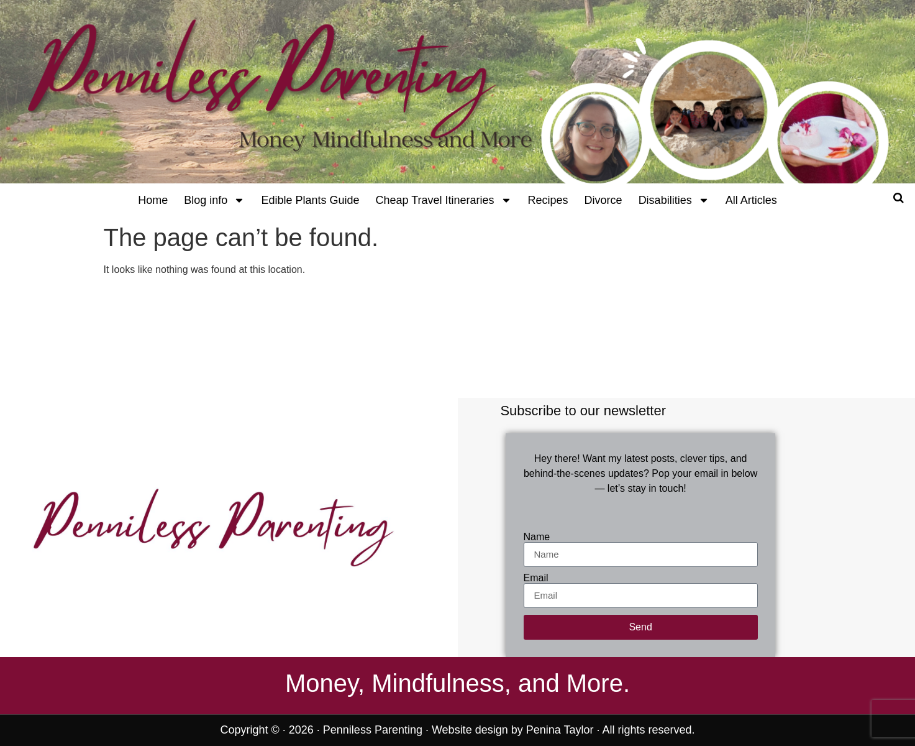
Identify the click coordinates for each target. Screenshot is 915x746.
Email (536, 578)
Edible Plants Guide (310, 200)
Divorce (603, 200)
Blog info (214, 200)
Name (537, 537)
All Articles (751, 200)
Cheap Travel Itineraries (443, 200)
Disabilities (674, 200)
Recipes (548, 200)
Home (153, 200)
